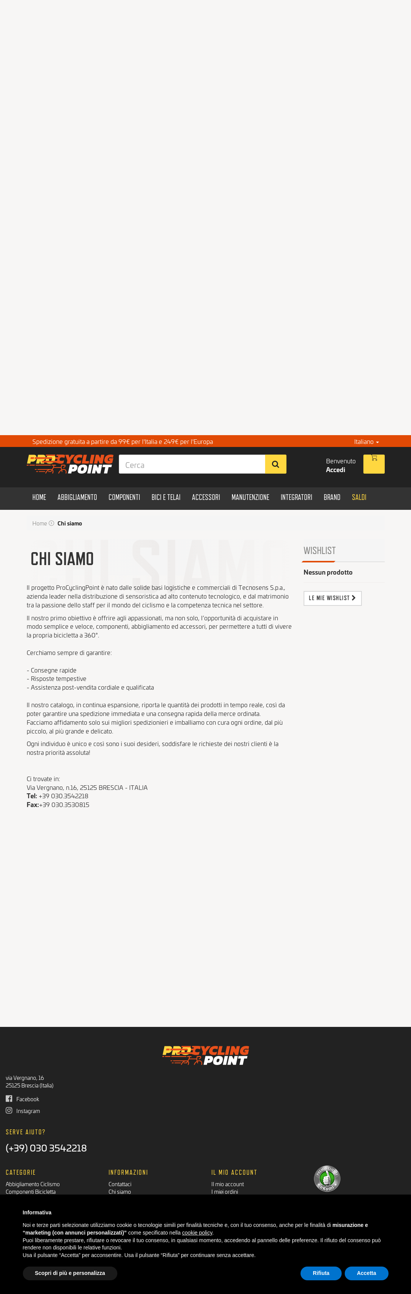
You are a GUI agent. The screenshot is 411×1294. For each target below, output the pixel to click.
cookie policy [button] (197, 1233)
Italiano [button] (366, 441)
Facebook (22, 1099)
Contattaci (120, 1184)
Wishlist (320, 550)
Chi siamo (120, 1191)
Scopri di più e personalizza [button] (70, 1273)
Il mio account (227, 1184)
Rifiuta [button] (321, 1273)
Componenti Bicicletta (31, 1191)
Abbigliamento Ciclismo (33, 1184)
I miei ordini (224, 1191)
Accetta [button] (366, 1273)
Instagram (23, 1111)
